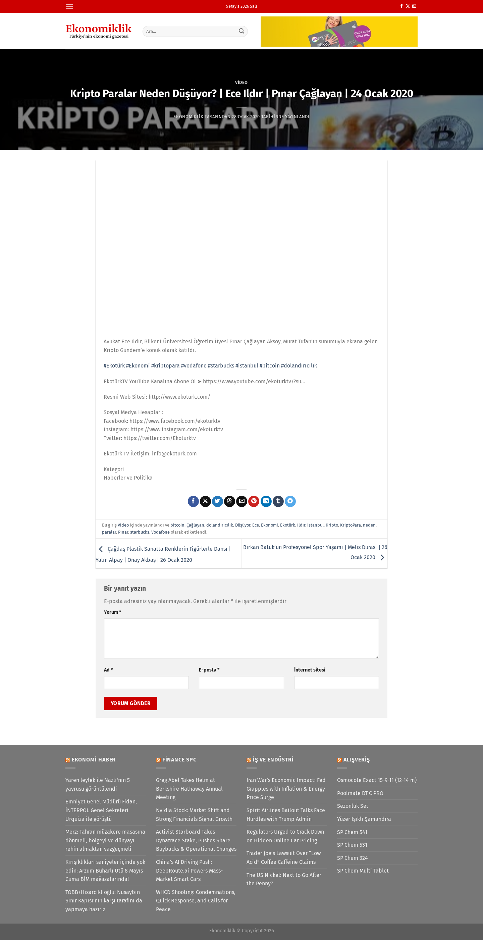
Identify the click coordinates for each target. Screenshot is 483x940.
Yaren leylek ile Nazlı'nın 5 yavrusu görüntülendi (97, 784)
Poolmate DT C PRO (360, 793)
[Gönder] (242, 31)
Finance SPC (179, 759)
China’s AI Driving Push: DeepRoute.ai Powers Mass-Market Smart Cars (189, 870)
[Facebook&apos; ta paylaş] (193, 501)
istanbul (315, 525)
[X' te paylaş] (205, 501)
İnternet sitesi (309, 670)
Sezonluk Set (352, 806)
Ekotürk (287, 525)
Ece (255, 525)
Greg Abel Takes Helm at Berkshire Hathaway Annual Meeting (189, 788)
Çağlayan (195, 525)
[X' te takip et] (408, 6)
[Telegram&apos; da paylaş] (290, 501)
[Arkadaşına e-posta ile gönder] (241, 501)
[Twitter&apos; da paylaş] (217, 501)
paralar (109, 532)
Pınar (123, 532)
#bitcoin (270, 365)
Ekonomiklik (188, 116)
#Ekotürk (114, 365)
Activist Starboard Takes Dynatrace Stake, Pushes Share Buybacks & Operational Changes (196, 840)
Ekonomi (269, 525)
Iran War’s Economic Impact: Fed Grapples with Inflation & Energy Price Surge (286, 788)
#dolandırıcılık (299, 365)
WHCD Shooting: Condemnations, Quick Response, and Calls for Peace (195, 900)
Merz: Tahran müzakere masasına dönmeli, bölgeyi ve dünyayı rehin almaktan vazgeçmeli (105, 840)
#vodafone (194, 365)
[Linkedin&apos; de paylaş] (266, 501)
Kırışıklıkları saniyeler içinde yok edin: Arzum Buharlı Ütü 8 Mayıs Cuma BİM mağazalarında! (105, 870)
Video (241, 82)
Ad (108, 670)
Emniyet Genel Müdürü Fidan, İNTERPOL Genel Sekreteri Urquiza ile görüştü (101, 810)
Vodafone (160, 532)
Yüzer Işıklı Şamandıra (364, 819)
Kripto (332, 525)
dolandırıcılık (219, 525)
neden (369, 525)
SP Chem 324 (352, 858)
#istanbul (246, 365)
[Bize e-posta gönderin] (414, 6)
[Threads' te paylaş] (229, 501)
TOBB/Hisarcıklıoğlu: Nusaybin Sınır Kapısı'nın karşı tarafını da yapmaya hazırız (103, 900)
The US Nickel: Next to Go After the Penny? (284, 879)
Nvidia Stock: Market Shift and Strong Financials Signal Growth (194, 814)
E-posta (209, 670)
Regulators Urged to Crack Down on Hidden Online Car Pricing (285, 836)
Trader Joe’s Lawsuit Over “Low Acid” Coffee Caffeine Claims (284, 857)
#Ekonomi (138, 365)
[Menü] (69, 6)
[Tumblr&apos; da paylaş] (278, 501)
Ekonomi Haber (94, 759)
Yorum (112, 612)
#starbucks (221, 365)
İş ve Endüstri (273, 759)
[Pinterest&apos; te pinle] (253, 501)
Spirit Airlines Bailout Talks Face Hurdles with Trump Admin (286, 814)
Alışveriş (356, 759)
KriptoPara (350, 525)
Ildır (301, 525)
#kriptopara (165, 365)
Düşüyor (242, 525)
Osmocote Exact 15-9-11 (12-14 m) (377, 780)
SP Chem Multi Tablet (363, 871)
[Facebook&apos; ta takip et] (401, 6)
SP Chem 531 (352, 845)
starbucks (139, 532)
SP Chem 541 (352, 832)
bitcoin (177, 525)
